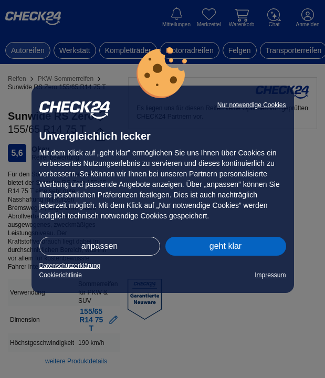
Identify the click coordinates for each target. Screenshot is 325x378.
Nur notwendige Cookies (251, 105)
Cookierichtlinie (60, 275)
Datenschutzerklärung (70, 265)
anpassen (99, 246)
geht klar (225, 246)
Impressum (270, 275)
